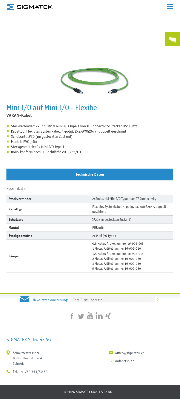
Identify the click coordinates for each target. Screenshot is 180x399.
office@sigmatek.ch (130, 353)
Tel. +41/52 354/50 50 (30, 371)
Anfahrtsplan (124, 361)
